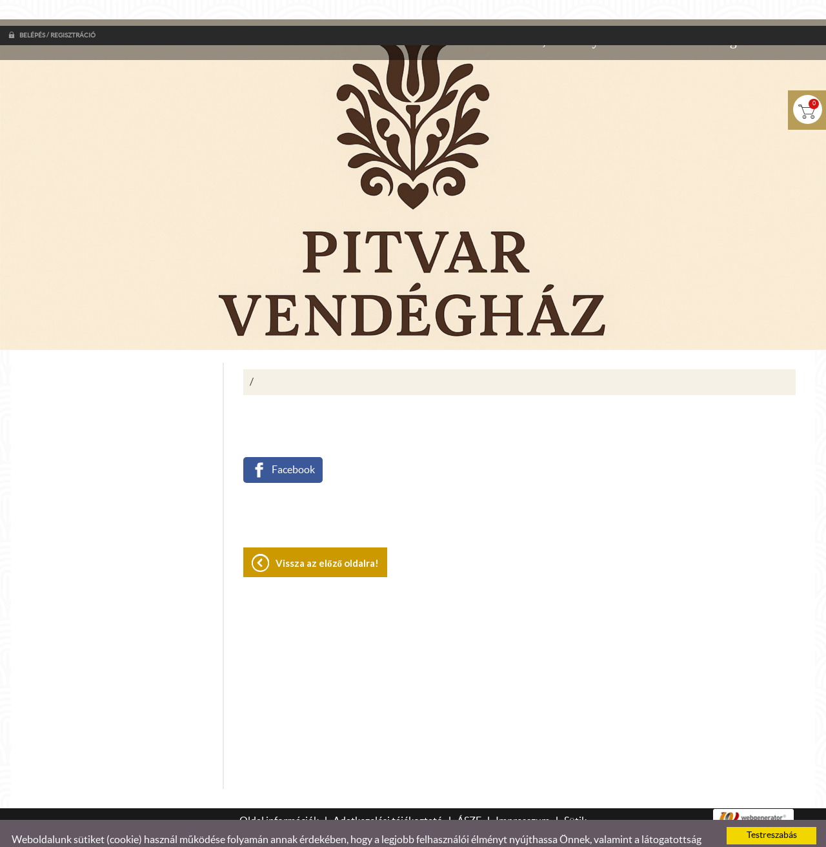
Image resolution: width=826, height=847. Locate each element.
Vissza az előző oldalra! (327, 537)
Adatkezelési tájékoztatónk (499, 826)
